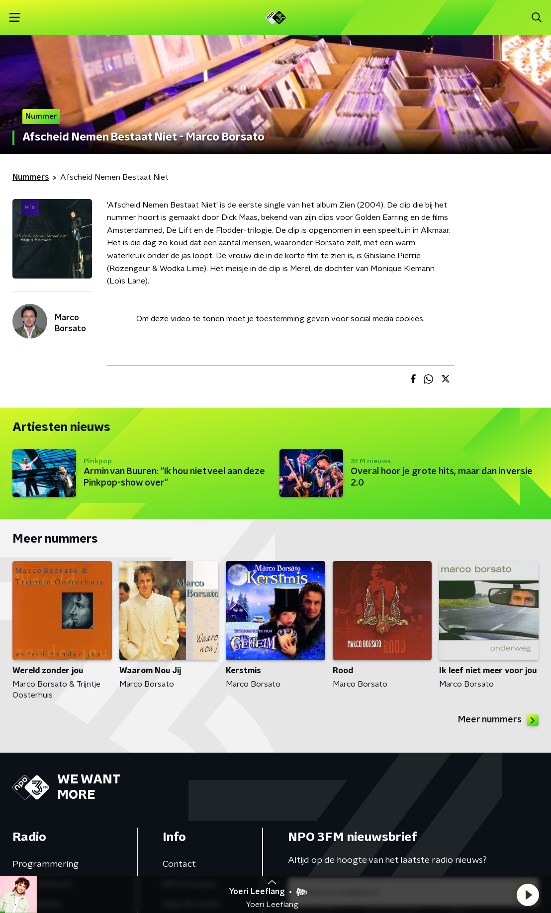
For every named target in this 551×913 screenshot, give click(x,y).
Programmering (45, 864)
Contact (179, 864)
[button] (528, 895)
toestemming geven (292, 319)
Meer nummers (498, 720)
